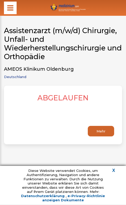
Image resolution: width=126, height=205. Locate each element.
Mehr (100, 131)
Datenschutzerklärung (43, 196)
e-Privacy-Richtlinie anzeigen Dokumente (73, 198)
